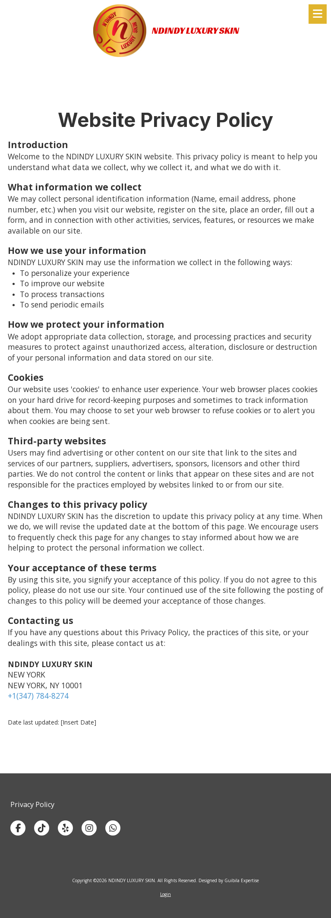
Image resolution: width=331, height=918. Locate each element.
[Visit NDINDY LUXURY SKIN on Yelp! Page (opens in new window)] (65, 828)
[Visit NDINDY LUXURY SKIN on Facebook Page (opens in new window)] (17, 828)
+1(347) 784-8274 (38, 695)
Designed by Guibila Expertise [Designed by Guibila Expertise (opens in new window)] (229, 880)
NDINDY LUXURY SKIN (195, 30)
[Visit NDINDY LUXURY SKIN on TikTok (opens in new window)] (41, 828)
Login (165, 894)
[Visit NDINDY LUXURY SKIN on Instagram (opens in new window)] (89, 828)
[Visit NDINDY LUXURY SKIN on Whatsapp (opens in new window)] (112, 828)
